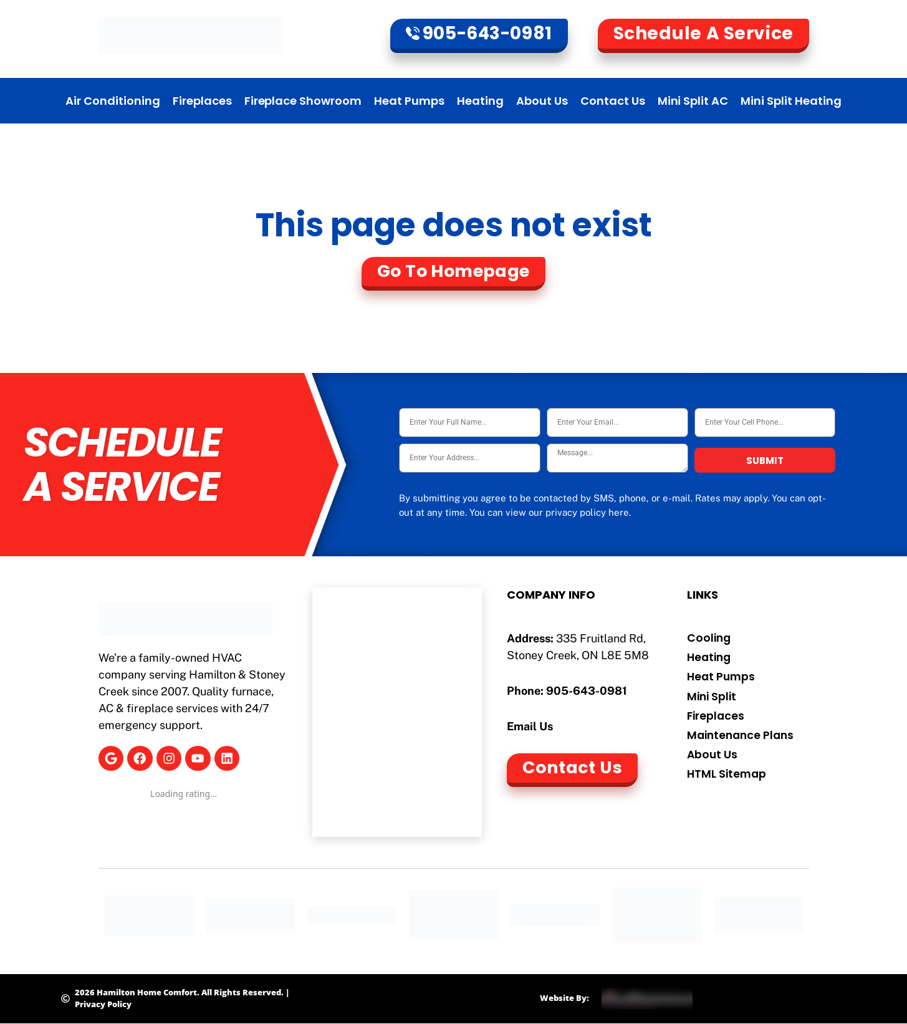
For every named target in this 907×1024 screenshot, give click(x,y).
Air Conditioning (112, 101)
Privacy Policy (103, 1004)
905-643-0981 (586, 690)
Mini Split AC (693, 101)
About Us (542, 101)
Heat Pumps (409, 101)
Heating (480, 101)
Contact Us (612, 101)
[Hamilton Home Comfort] (396, 712)
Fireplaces (202, 101)
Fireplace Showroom (303, 101)
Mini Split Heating (791, 101)
